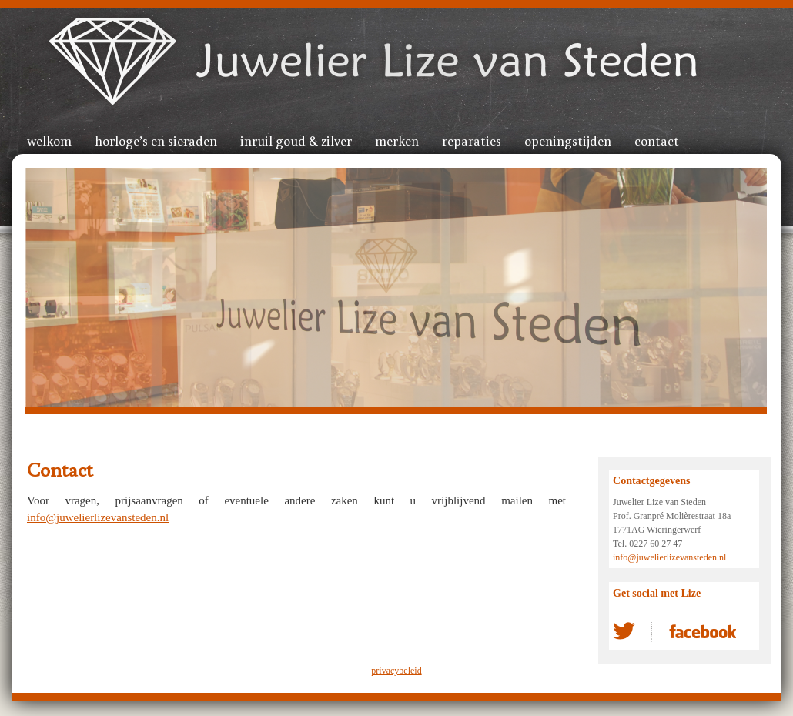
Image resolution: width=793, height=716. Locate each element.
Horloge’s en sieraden (156, 140)
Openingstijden (567, 140)
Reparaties (471, 140)
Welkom (49, 140)
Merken (397, 140)
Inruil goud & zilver (296, 140)
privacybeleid (396, 670)
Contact (656, 140)
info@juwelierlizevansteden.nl (98, 517)
